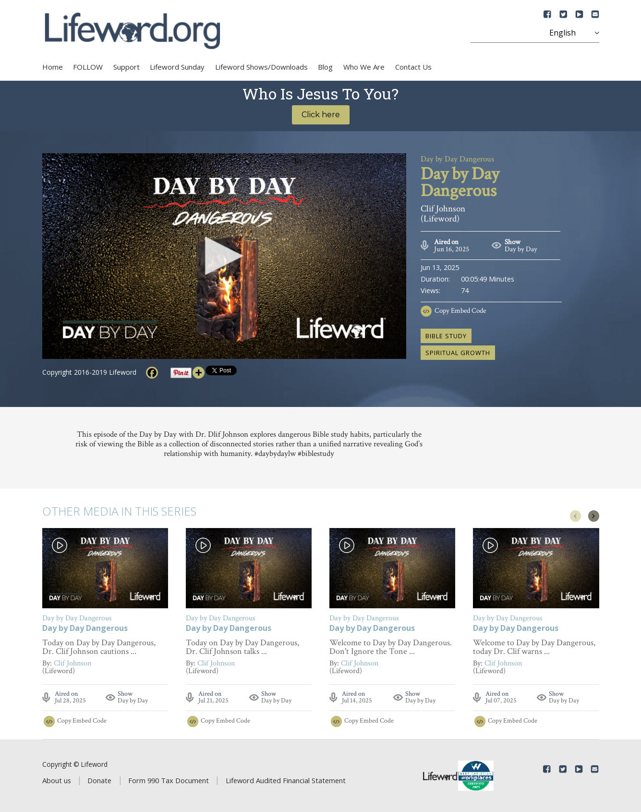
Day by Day (521, 249)
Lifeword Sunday (177, 67)
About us (56, 780)
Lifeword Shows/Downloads (261, 67)
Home (52, 67)
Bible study (446, 336)
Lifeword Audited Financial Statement (286, 780)
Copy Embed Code (460, 310)
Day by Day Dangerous (85, 628)
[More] (199, 373)
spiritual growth (457, 352)
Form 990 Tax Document (168, 780)
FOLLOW (88, 67)
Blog (325, 67)
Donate (99, 780)
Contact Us (413, 67)
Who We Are (364, 67)
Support (126, 67)
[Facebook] (152, 373)
